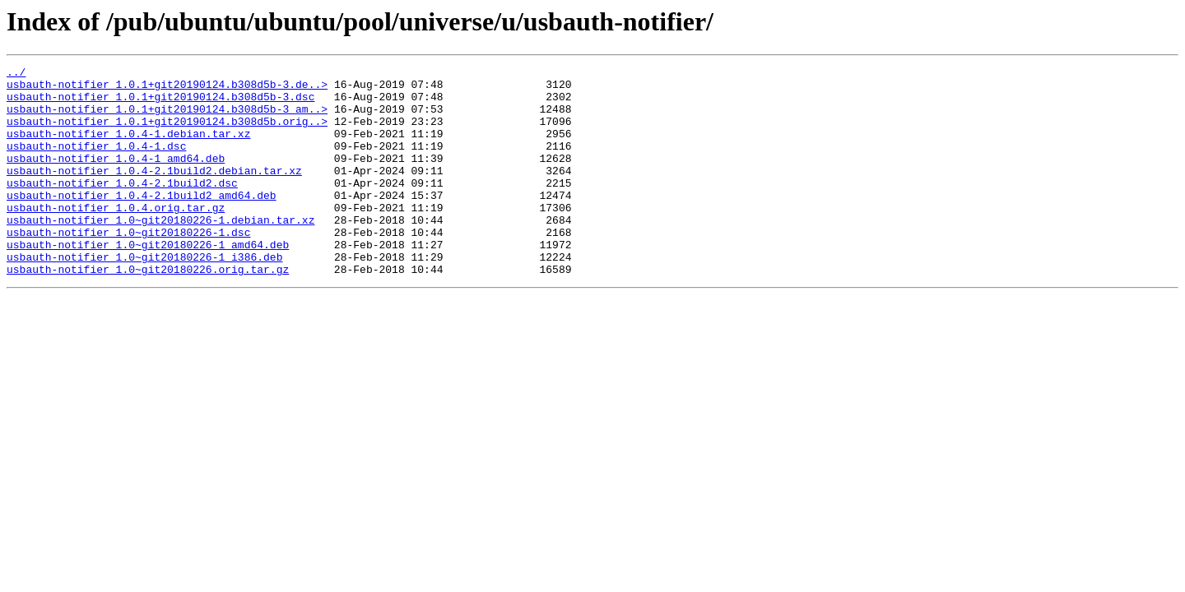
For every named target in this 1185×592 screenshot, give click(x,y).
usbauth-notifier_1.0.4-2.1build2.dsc (122, 207)
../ (16, 74)
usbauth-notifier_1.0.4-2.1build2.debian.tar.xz (154, 192)
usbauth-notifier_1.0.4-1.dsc (96, 162)
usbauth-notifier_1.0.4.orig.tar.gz (116, 236)
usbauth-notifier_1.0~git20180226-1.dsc (128, 266)
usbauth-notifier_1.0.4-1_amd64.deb (116, 177)
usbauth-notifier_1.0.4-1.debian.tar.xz (128, 148)
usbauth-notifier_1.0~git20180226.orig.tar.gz (148, 310)
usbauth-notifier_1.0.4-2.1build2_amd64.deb (141, 222)
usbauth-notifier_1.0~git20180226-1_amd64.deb (148, 281)
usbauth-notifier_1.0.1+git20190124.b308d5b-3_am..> (167, 118)
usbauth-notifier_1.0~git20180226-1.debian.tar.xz (160, 251)
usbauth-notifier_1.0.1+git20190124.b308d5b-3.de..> (167, 88)
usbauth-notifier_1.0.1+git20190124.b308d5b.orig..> (167, 133)
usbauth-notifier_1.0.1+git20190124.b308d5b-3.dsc (160, 103)
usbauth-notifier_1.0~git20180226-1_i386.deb (144, 296)
